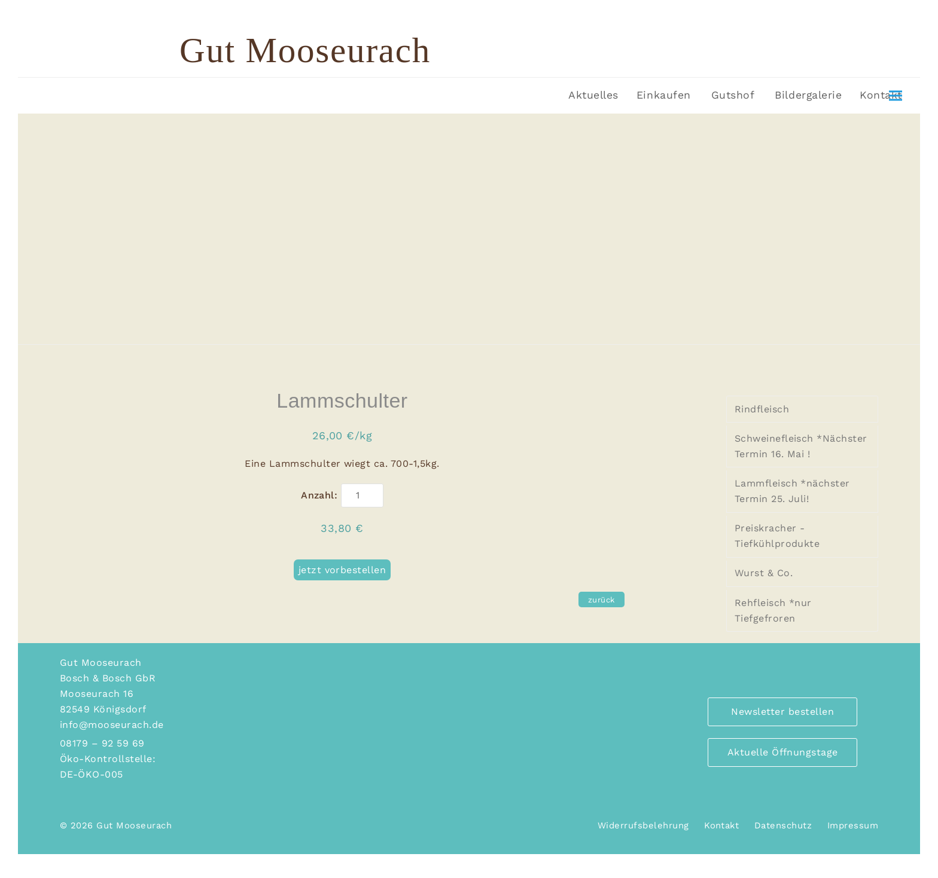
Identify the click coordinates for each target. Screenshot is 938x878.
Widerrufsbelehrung (643, 825)
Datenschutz (783, 825)
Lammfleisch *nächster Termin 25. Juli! (792, 491)
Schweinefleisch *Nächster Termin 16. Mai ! (801, 446)
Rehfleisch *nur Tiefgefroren (773, 610)
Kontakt (721, 825)
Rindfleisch (762, 409)
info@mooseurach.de (112, 724)
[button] (895, 96)
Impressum (852, 825)
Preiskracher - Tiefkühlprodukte (777, 535)
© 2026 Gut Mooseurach (116, 825)
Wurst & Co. (764, 573)
